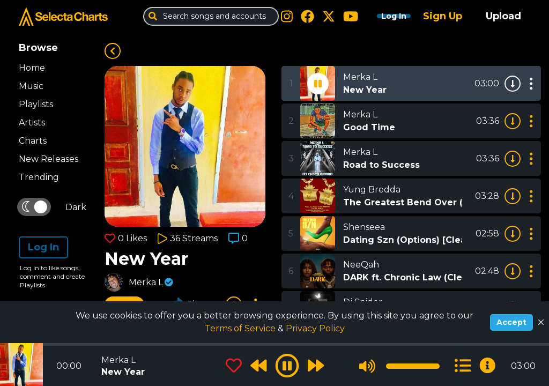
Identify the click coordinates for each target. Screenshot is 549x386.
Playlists (36, 104)
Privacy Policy (315, 328)
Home (32, 68)
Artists (32, 122)
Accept (511, 322)
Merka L (146, 282)
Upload (503, 16)
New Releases (48, 159)
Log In (383, 16)
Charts (33, 141)
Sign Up (442, 16)
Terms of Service (241, 328)
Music (31, 86)
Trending (39, 177)
